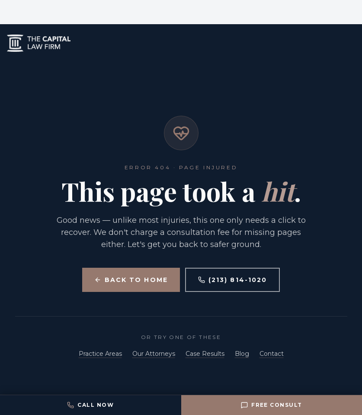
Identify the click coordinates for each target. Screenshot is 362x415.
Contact (271, 354)
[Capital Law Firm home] (181, 43)
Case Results (205, 354)
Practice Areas (100, 354)
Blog (242, 354)
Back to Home (131, 280)
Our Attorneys (153, 354)
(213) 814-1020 (232, 280)
